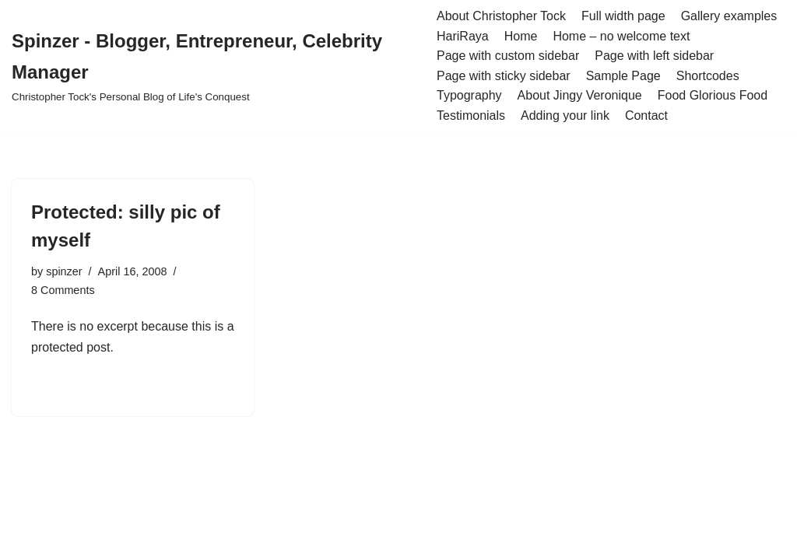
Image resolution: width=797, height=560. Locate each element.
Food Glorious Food (712, 95)
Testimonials (471, 115)
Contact (646, 115)
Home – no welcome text (621, 36)
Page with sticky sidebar (504, 75)
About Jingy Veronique (580, 95)
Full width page (623, 16)
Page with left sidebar (654, 55)
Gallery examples (729, 16)
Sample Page (623, 75)
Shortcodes (707, 75)
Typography (469, 95)
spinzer (64, 271)
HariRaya (463, 36)
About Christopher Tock (501, 16)
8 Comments (63, 290)
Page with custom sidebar (508, 55)
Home (521, 36)
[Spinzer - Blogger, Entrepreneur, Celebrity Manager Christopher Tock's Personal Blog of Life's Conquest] (212, 66)
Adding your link (565, 115)
